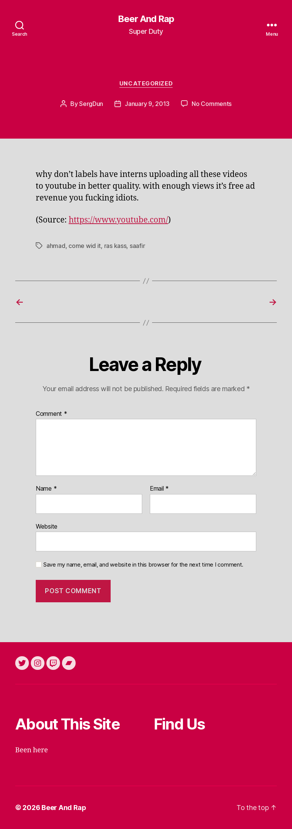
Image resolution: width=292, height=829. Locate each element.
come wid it (84, 245)
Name (46, 488)
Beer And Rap (146, 19)
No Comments (212, 103)
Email (159, 488)
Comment (51, 414)
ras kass (115, 245)
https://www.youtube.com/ (118, 220)
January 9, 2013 (147, 103)
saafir (137, 245)
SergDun (91, 103)
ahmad (55, 245)
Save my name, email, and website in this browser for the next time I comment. (143, 564)
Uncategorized (146, 83)
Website (46, 526)
